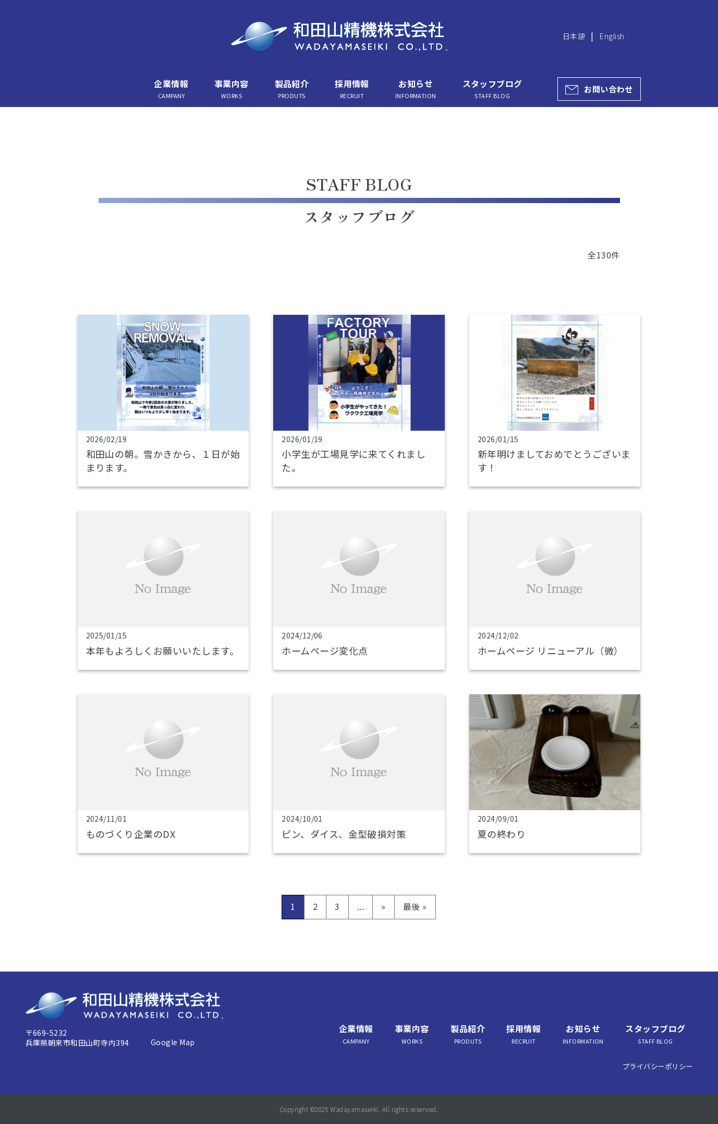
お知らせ (415, 88)
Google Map (173, 1042)
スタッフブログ (492, 88)
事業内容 (231, 88)
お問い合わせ (608, 88)
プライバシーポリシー (658, 1066)
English (612, 36)
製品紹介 (292, 88)
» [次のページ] (383, 906)
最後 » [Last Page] (415, 906)
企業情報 (171, 88)
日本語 (574, 36)
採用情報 (352, 88)
